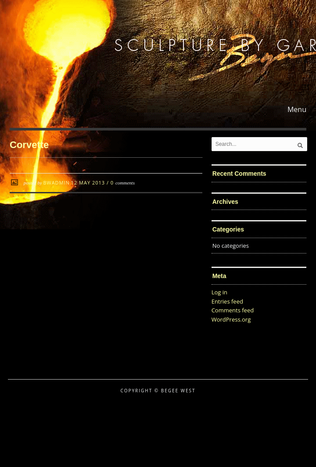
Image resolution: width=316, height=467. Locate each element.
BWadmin (56, 182)
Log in (219, 292)
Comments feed (233, 310)
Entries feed (227, 301)
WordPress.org (231, 319)
